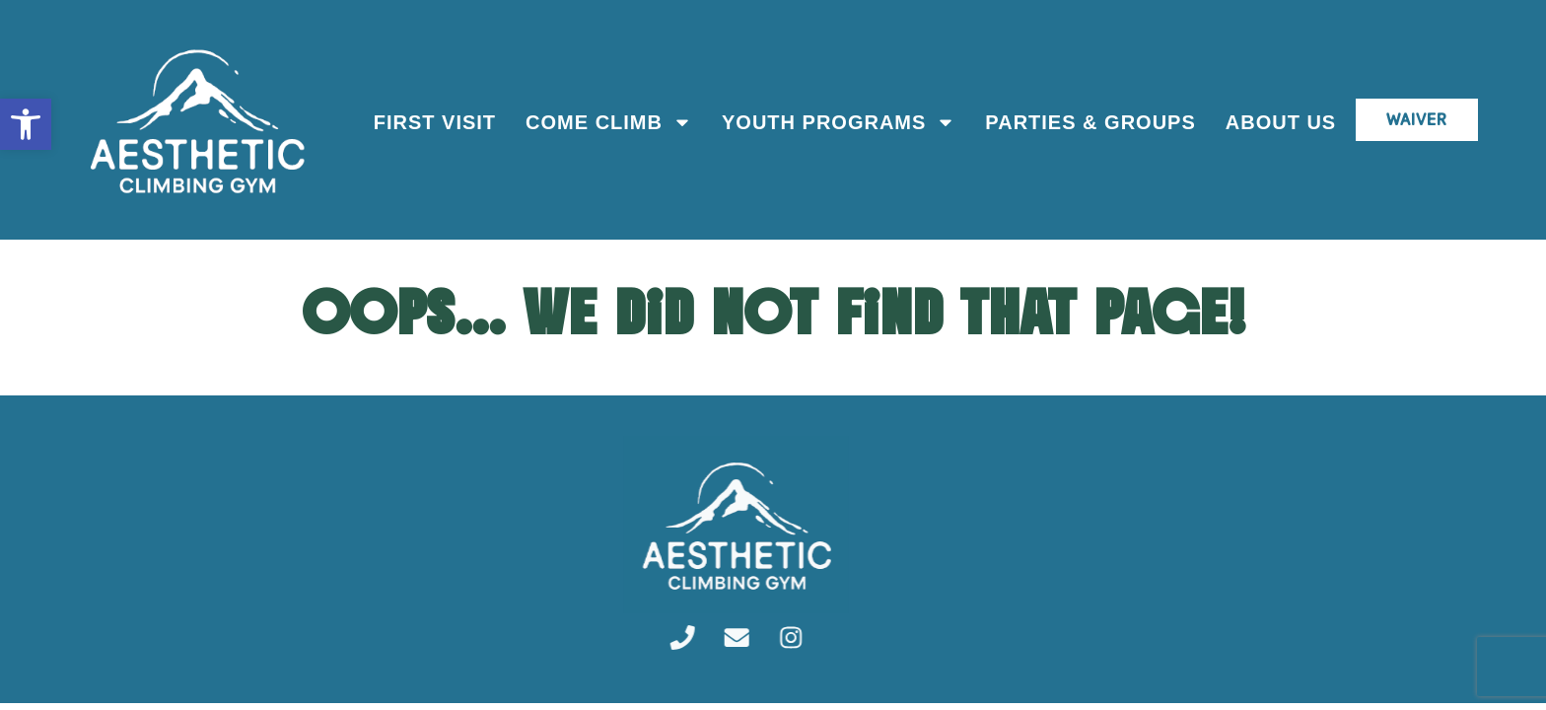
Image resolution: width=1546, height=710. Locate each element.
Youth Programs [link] (835, 122)
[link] (25, 124)
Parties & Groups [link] (1088, 122)
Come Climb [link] (606, 122)
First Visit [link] (432, 122)
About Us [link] (1278, 122)
